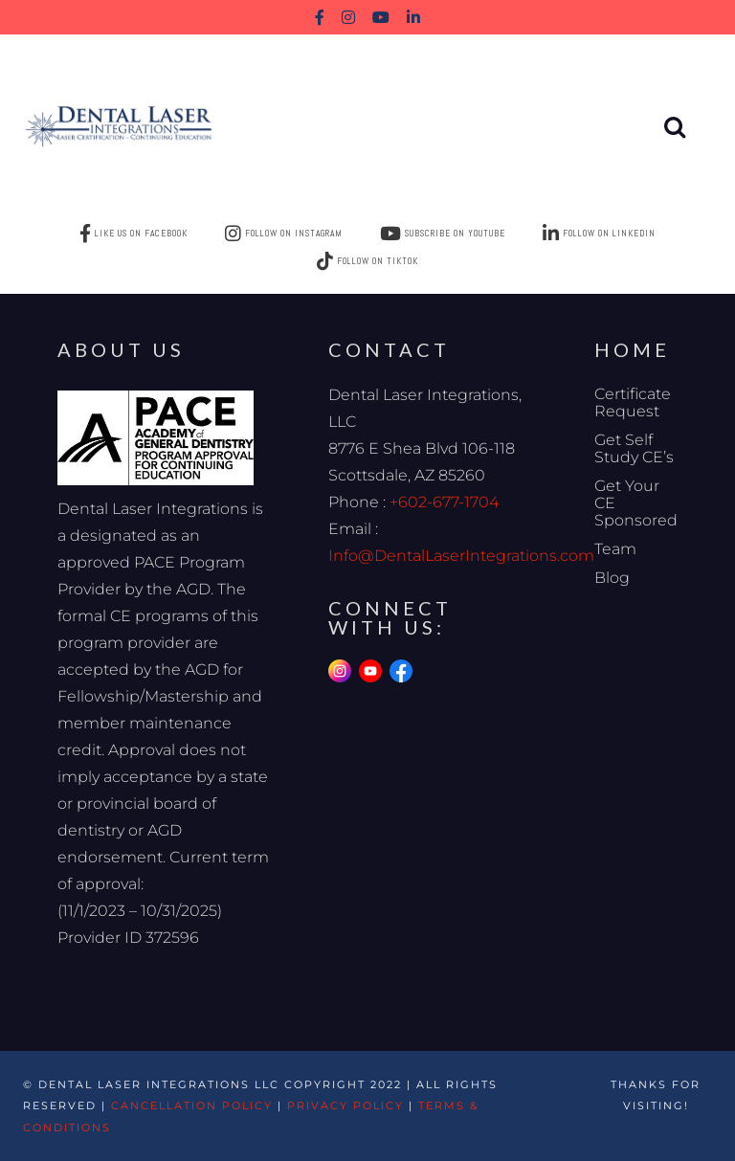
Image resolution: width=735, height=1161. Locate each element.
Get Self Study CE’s (634, 448)
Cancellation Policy (192, 1105)
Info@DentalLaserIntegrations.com (461, 556)
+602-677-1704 (444, 502)
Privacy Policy (345, 1105)
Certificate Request (632, 402)
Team (615, 549)
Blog (612, 578)
